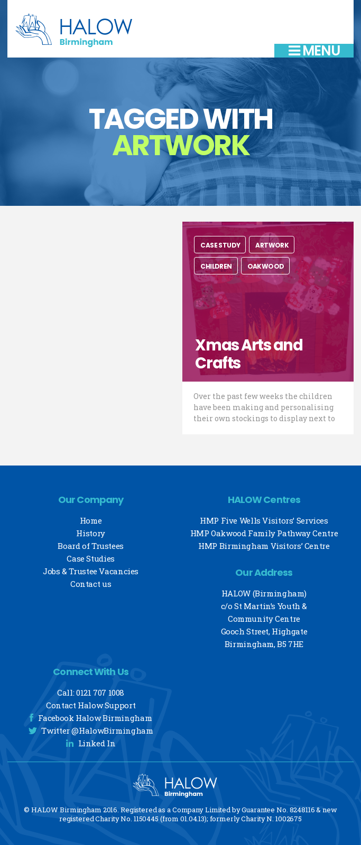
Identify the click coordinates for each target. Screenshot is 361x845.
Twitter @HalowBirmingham (97, 730)
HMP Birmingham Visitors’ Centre (263, 545)
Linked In (97, 743)
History (90, 533)
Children (216, 266)
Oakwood (265, 266)
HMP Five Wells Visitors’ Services (264, 520)
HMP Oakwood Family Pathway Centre (264, 533)
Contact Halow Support (90, 705)
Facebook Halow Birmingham (95, 718)
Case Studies (91, 558)
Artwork (272, 245)
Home (91, 520)
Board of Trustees (91, 545)
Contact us (90, 583)
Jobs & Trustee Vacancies (90, 571)
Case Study (220, 245)
